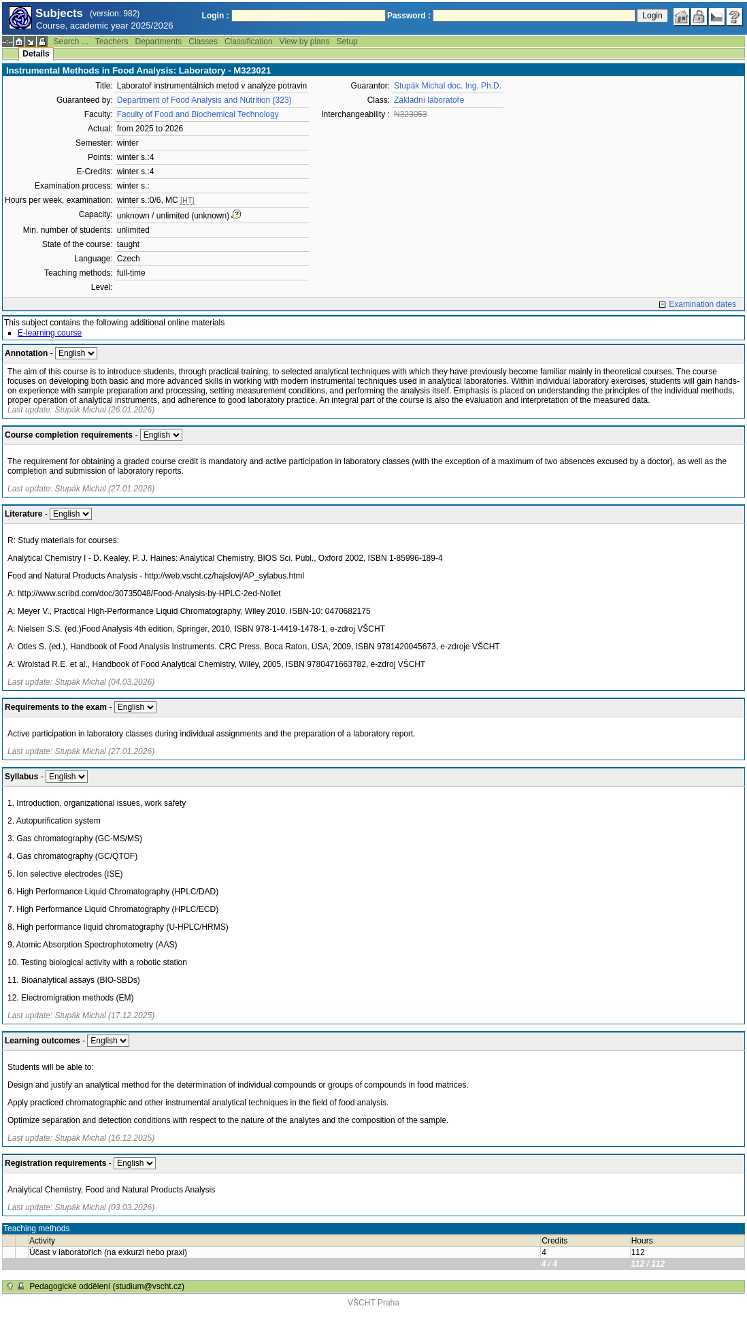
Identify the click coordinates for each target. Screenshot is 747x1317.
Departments (158, 41)
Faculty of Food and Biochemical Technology (198, 114)
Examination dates (702, 304)
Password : (409, 15)
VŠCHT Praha (373, 1302)
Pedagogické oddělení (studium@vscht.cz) (106, 1286)
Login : (215, 15)
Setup (346, 41)
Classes (203, 41)
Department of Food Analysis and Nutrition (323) (204, 100)
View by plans (305, 41)
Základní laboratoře (429, 100)
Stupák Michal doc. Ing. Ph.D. (447, 86)
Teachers (112, 41)
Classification (249, 41)
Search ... (70, 41)
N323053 (410, 114)
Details (35, 54)
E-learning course (50, 333)
